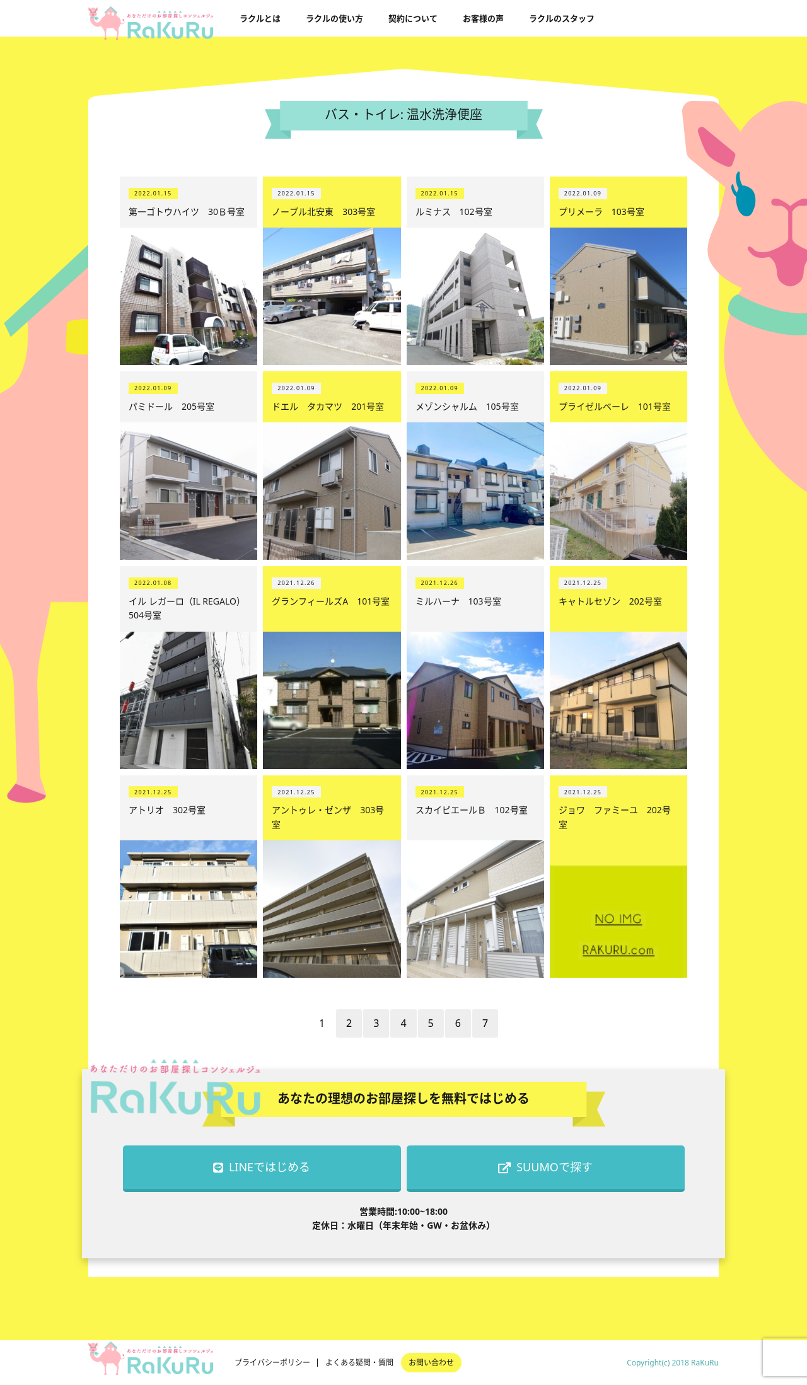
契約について (413, 18)
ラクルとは (260, 18)
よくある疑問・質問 (359, 1362)
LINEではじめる (261, 1166)
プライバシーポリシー (272, 1362)
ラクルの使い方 (334, 18)
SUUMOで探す (545, 1166)
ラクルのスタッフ (562, 18)
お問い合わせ (431, 1362)
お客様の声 (483, 18)
